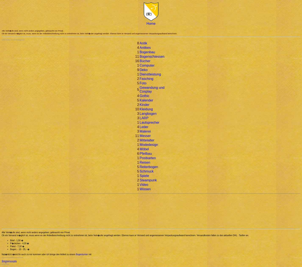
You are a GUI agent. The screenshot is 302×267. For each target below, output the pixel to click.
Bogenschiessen (152, 56)
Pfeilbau (146, 153)
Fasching (146, 79)
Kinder (144, 105)
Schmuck (147, 171)
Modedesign (149, 145)
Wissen (145, 189)
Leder (144, 127)
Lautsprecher (149, 122)
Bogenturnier (82, 254)
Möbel (144, 149)
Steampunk (148, 180)
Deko (143, 70)
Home (151, 23)
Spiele (144, 176)
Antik (143, 43)
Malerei (145, 131)
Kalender (146, 100)
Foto (143, 83)
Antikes (145, 47)
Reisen (145, 162)
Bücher (145, 61)
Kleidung (146, 109)
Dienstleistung (150, 74)
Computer (147, 65)
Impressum (9, 261)
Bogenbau (147, 52)
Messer (145, 136)
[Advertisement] (21, 211)
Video (144, 184)
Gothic (144, 96)
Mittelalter (147, 140)
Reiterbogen (149, 167)
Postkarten (148, 158)
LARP (144, 118)
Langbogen (148, 113)
